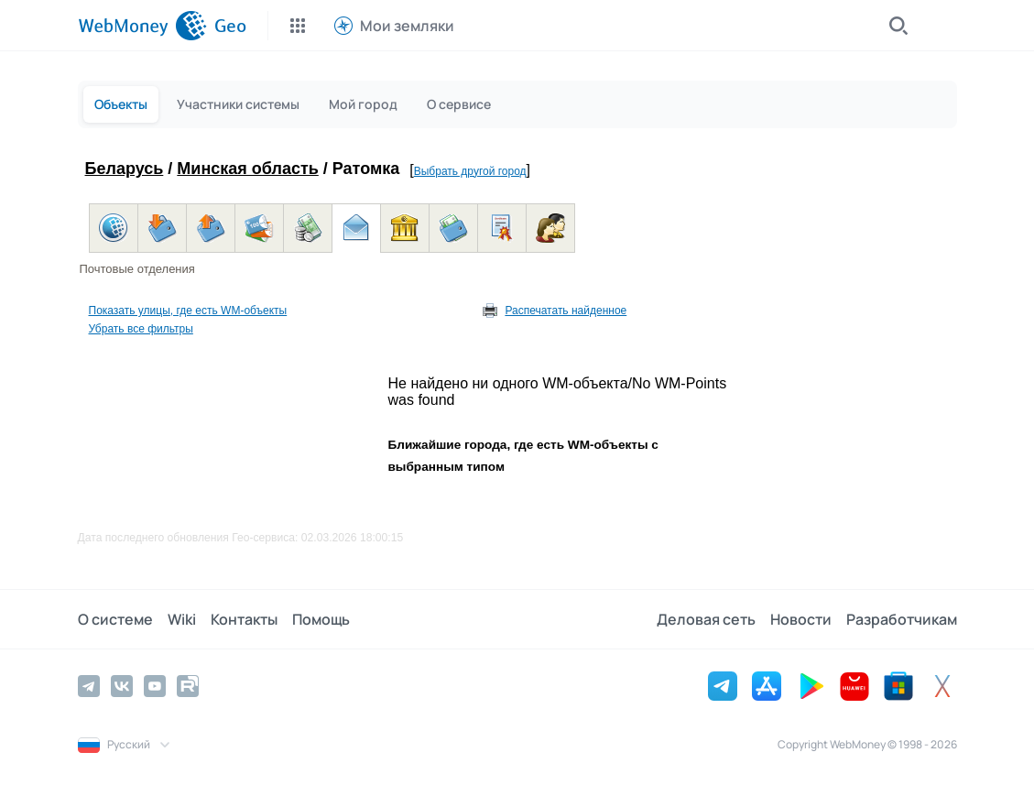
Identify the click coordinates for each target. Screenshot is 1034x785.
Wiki (182, 619)
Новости (801, 619)
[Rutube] (188, 686)
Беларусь (124, 168)
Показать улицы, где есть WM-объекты (188, 310)
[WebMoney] (142, 25)
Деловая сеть (706, 619)
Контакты (244, 619)
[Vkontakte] (122, 686)
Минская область (247, 168)
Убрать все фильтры (141, 328)
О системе (115, 619)
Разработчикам (901, 619)
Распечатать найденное (565, 310)
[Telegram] (89, 686)
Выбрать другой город (470, 171)
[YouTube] (155, 686)
